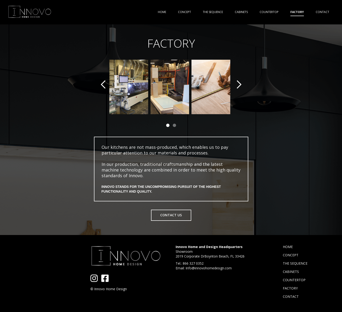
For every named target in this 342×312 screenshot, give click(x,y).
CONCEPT (290, 255)
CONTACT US (171, 215)
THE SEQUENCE (295, 263)
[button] (103, 95)
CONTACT (291, 296)
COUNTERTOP (294, 280)
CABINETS (291, 271)
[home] (30, 12)
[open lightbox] (128, 87)
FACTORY (290, 288)
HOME (288, 246)
